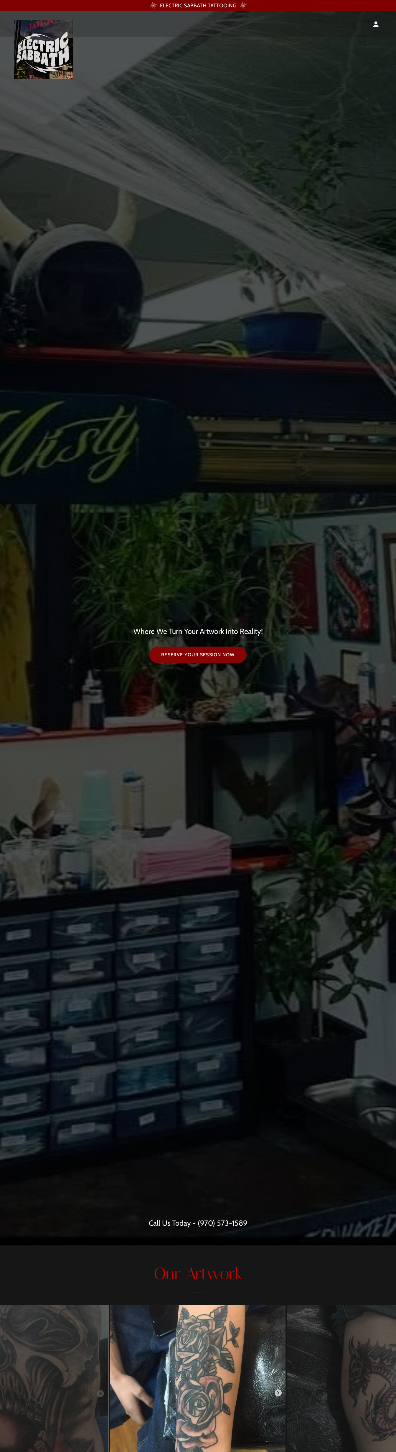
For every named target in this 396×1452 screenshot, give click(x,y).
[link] (43, 23)
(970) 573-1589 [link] (222, 1223)
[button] (376, 24)
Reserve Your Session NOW (198, 654)
